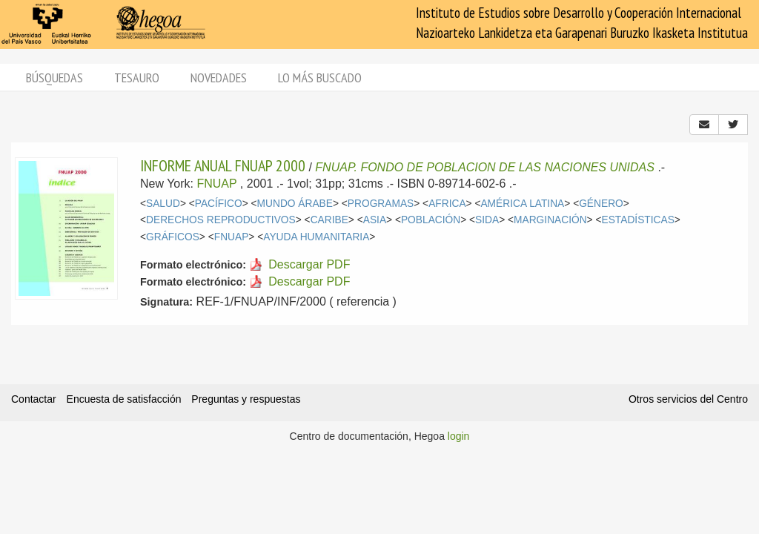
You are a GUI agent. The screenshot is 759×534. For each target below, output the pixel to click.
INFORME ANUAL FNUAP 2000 (222, 165)
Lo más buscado (320, 77)
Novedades (218, 77)
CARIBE (329, 219)
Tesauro (136, 77)
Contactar (33, 399)
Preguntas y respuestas (245, 399)
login (459, 436)
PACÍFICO (218, 203)
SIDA (487, 219)
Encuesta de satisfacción (124, 399)
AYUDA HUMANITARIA (316, 237)
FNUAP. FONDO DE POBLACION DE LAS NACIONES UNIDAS (484, 167)
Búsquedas (54, 77)
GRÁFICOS (172, 237)
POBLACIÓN (430, 219)
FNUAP (216, 183)
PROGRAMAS (381, 203)
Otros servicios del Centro (688, 399)
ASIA (374, 219)
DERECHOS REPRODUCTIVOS (221, 219)
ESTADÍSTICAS (638, 219)
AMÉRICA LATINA (522, 203)
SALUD (163, 203)
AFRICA (446, 203)
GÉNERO (601, 203)
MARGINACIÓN (550, 219)
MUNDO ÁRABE (295, 203)
